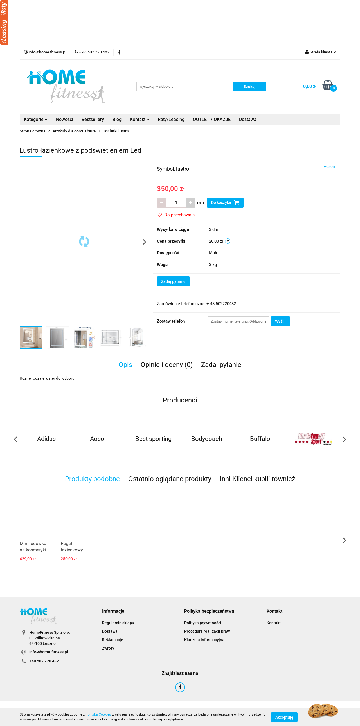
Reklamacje (112, 639)
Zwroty (108, 648)
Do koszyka (225, 202)
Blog (117, 119)
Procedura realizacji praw (207, 631)
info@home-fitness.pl (48, 652)
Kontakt (139, 119)
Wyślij (280, 321)
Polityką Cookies (98, 714)
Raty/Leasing (171, 119)
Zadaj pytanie (173, 281)
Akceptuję (284, 717)
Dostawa (247, 119)
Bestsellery (93, 119)
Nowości (64, 119)
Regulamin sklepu (118, 623)
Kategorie (36, 119)
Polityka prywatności (202, 623)
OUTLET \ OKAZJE (212, 119)
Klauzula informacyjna (204, 639)
